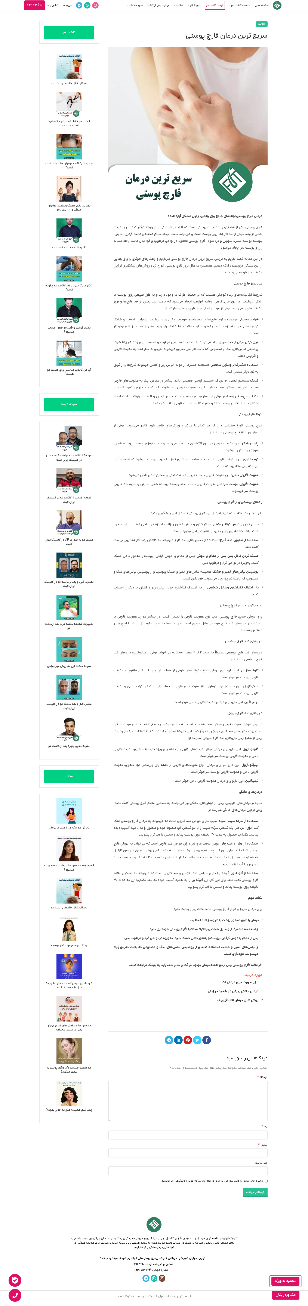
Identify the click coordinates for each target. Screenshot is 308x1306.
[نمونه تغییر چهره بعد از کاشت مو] (69, 729)
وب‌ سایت (261, 1163)
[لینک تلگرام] (79, 5)
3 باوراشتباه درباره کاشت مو (69, 248)
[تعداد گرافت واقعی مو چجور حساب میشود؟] (69, 311)
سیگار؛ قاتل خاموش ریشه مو (69, 83)
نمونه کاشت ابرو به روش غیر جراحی (69, 666)
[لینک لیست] (154, 1264)
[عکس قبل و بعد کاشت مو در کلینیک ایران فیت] (69, 687)
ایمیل (263, 1145)
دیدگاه (262, 1077)
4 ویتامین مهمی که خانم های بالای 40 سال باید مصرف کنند (69, 986)
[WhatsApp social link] (87, 5)
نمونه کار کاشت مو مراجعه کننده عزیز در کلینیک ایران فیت (69, 458)
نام (265, 1127)
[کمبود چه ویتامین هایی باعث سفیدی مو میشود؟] (69, 848)
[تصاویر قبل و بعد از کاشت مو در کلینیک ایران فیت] (69, 565)
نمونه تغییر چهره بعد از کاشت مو (69, 746)
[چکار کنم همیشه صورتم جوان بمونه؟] (69, 1093)
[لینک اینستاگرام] (95, 5)
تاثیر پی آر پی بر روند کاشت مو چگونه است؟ (69, 288)
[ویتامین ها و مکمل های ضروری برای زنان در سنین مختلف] (69, 1009)
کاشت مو (69, 32)
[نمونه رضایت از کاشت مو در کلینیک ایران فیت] (69, 481)
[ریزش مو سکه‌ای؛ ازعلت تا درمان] (69, 811)
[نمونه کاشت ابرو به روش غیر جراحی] (69, 649)
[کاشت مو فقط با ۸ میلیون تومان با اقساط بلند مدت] (69, 104)
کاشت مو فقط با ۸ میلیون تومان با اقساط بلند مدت (69, 123)
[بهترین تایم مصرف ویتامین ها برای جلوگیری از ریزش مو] (69, 189)
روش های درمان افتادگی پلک (238, 1000)
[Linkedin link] (178, 1040)
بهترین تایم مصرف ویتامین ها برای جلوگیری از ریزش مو (69, 208)
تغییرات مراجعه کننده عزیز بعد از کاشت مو (68, 626)
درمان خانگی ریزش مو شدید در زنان (233, 991)
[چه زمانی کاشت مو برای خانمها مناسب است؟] (69, 146)
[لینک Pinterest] (188, 1040)
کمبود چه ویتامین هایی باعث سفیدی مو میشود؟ (69, 868)
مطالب (261, 24)
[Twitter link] (197, 1040)
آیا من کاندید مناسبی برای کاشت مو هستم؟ (69, 372)
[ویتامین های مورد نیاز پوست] (69, 929)
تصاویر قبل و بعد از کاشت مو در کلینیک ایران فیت (69, 584)
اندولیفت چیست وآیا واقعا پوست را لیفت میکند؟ (69, 1070)
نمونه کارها (69, 404)
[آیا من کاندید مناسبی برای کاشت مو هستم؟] (69, 353)
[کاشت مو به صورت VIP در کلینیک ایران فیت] (69, 523)
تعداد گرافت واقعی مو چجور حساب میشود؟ (69, 330)
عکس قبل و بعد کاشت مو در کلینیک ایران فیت (69, 706)
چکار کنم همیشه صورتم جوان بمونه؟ (69, 1110)
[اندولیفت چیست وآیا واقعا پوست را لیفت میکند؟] (69, 1051)
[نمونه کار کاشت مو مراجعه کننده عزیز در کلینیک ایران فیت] (69, 438)
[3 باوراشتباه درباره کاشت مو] (69, 231)
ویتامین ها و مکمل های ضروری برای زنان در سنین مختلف (69, 1028)
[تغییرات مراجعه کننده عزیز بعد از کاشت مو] (69, 607)
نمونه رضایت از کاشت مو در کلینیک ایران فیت (69, 500)
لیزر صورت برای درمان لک (240, 982)
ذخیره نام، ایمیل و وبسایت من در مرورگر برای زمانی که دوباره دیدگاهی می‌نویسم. (212, 1181)
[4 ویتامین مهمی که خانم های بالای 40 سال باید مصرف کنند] (69, 966)
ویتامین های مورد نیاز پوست (69, 945)
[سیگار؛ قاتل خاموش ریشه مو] (69, 67)
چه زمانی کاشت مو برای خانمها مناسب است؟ (69, 166)
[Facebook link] (206, 1040)
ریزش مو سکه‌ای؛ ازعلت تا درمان (69, 828)
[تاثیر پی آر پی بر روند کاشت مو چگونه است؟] (69, 269)
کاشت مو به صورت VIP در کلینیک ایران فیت (69, 542)
